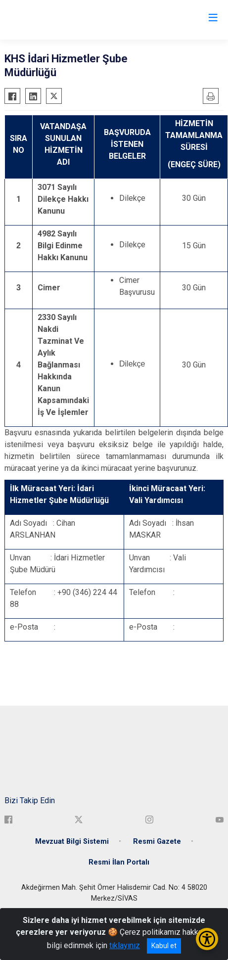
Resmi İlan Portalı (119, 862)
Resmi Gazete (157, 841)
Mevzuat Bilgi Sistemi (72, 841)
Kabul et (164, 946)
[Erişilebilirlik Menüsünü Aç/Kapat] (207, 939)
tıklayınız (124, 945)
